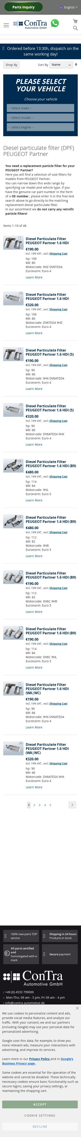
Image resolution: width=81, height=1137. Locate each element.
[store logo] (30, 24)
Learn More (34, 277)
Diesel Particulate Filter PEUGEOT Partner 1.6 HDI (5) (50, 352)
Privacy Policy (40, 1059)
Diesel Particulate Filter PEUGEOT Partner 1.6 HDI (47, 240)
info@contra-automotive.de (25, 1003)
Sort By (43, 64)
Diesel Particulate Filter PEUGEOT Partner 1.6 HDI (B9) (51, 463)
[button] (68, 7)
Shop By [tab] (11, 65)
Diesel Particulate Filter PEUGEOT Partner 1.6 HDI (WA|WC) (47, 688)
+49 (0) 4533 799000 (19, 992)
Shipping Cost (58, 253)
